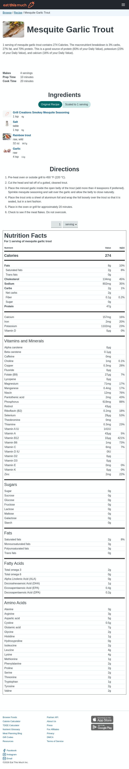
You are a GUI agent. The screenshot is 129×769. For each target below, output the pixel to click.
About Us (51, 721)
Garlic (16, 148)
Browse (7, 12)
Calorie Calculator (11, 721)
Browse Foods (10, 717)
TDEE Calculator (11, 725)
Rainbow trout (22, 135)
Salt (15, 121)
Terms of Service (55, 741)
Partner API (52, 717)
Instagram (10, 754)
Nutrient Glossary (11, 729)
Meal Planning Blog (12, 733)
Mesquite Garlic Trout (70, 29)
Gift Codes (8, 737)
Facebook (9, 750)
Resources (8, 741)
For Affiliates (53, 729)
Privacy (50, 733)
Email (7, 758)
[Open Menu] (123, 5)
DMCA (50, 737)
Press (50, 725)
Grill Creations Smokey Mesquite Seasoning (41, 112)
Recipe (18, 12)
